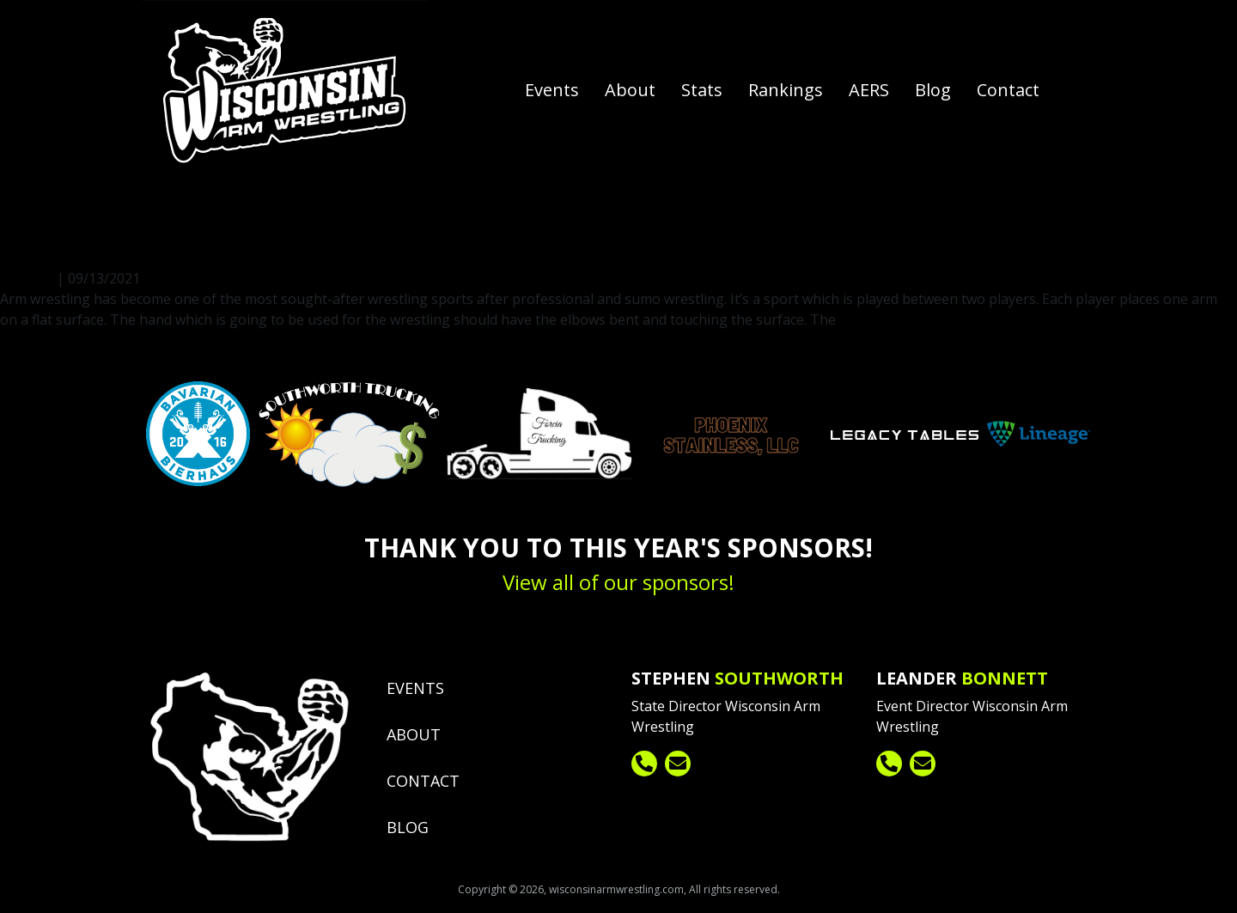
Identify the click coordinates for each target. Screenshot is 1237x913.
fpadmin (66, 200)
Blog (933, 89)
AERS (869, 89)
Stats (701, 89)
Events (552, 89)
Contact (1008, 89)
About (630, 89)
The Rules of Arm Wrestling (174, 244)
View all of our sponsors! (618, 582)
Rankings (785, 89)
